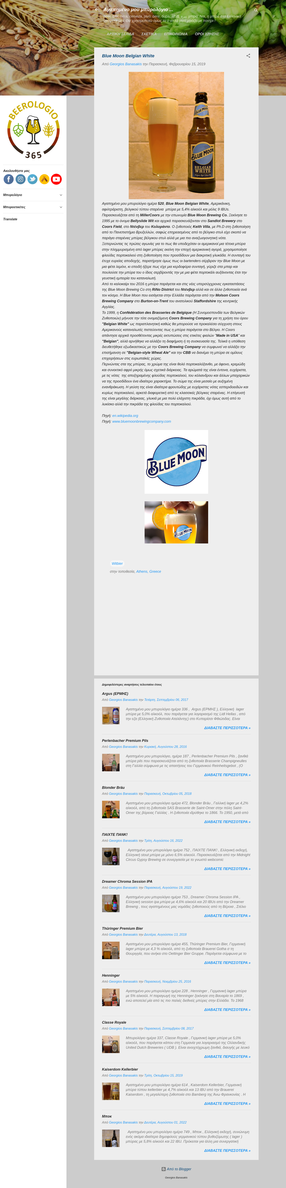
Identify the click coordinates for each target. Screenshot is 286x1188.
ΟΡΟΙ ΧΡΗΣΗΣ (207, 34)
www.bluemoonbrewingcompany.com (141, 421)
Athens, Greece (148, 572)
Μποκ (107, 1116)
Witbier (117, 564)
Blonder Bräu (113, 788)
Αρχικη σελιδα (120, 34)
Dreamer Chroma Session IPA (127, 882)
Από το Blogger (176, 1169)
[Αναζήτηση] (256, 11)
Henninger (111, 975)
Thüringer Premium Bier (122, 929)
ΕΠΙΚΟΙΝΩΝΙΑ (176, 34)
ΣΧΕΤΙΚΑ (149, 34)
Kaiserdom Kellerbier (120, 1069)
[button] (248, 56)
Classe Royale (114, 1022)
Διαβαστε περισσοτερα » (227, 728)
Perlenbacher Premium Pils (125, 741)
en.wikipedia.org (125, 416)
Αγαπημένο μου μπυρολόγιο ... (138, 9)
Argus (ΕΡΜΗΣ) (115, 694)
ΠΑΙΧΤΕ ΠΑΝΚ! (115, 835)
